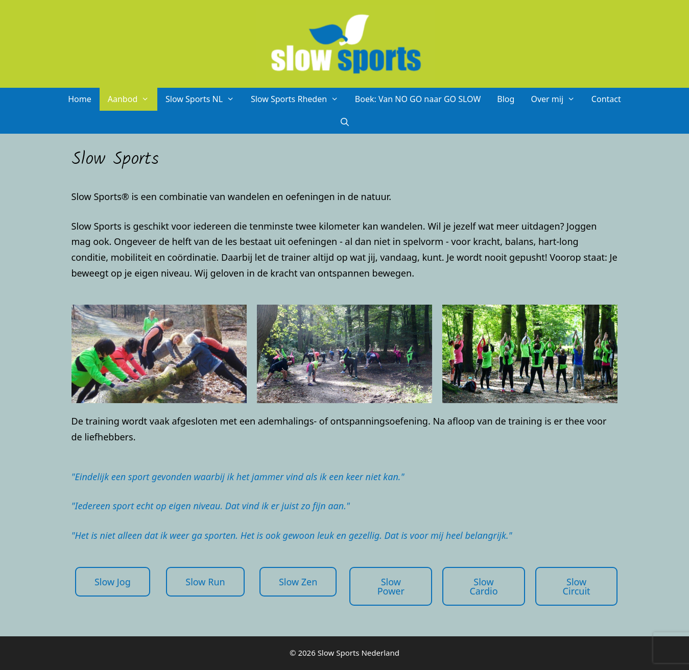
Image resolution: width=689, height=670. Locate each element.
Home (79, 99)
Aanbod (132, 99)
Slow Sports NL (204, 99)
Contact (606, 99)
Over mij (557, 99)
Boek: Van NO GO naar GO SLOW (418, 99)
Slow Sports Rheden (299, 99)
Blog (505, 99)
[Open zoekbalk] (344, 122)
